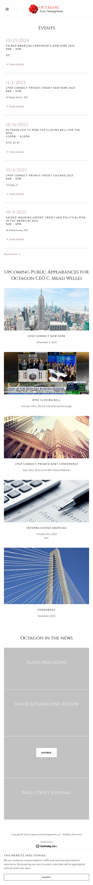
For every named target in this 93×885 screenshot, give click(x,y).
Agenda (46, 752)
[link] (46, 9)
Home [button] (46, 855)
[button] (10, 9)
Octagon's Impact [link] (46, 859)
